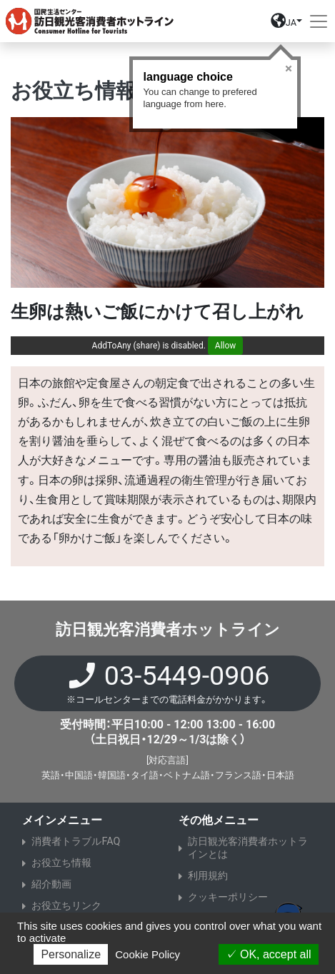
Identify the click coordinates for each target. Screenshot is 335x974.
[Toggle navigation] (318, 21)
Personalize (71, 954)
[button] (286, 24)
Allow (225, 346)
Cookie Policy (147, 954)
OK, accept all (268, 954)
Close (288, 68)
